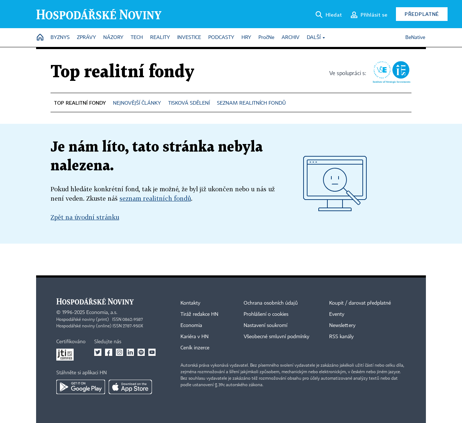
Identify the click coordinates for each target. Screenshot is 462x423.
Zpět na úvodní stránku (85, 217)
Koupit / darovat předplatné (360, 303)
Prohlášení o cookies (266, 314)
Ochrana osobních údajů (271, 303)
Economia (191, 325)
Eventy (336, 314)
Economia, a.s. (101, 312)
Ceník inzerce (194, 347)
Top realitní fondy (122, 72)
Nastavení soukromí (265, 325)
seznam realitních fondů (155, 198)
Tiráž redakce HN (199, 314)
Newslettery (342, 325)
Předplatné (422, 14)
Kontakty (190, 303)
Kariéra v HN (194, 336)
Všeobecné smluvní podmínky (276, 336)
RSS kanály (341, 336)
